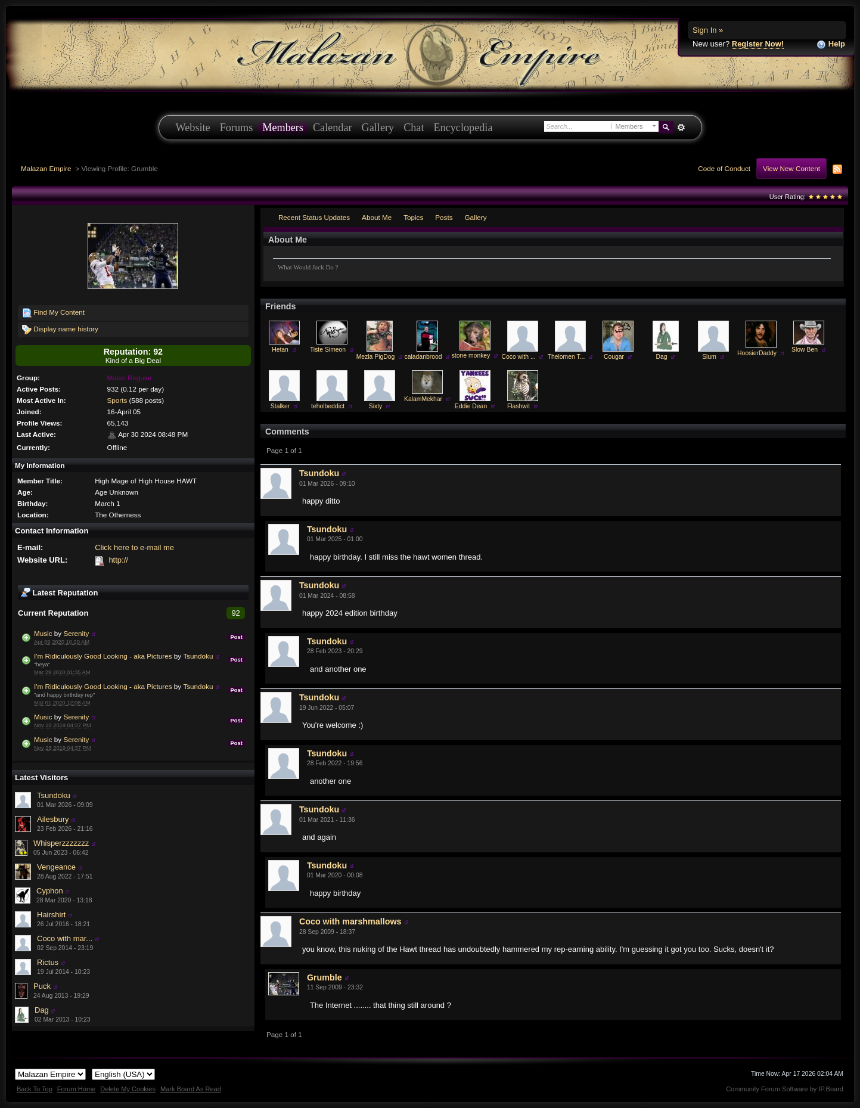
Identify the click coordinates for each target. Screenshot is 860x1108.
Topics (413, 217)
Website (193, 128)
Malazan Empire (46, 168)
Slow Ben (804, 349)
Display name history (60, 329)
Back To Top (34, 1089)
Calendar (332, 128)
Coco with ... (518, 356)
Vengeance (56, 866)
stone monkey (471, 355)
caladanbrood (423, 356)
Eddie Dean (471, 406)
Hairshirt (51, 914)
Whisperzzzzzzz (61, 843)
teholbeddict (327, 406)
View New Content (791, 168)
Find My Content (53, 313)
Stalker (280, 406)
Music (44, 633)
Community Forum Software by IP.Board (784, 1089)
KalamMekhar (423, 399)
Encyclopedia (463, 128)
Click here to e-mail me (134, 547)
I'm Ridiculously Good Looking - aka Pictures (103, 656)
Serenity (76, 633)
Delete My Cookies (128, 1089)
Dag (42, 1009)
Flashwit (518, 406)
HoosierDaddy (757, 353)
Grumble (324, 977)
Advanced (681, 128)
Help (830, 44)
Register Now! (758, 43)
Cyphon (49, 890)
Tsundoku (198, 656)
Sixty (376, 406)
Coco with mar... (64, 938)
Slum (709, 356)
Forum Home (76, 1089)
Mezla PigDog (375, 356)
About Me (377, 217)
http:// (118, 559)
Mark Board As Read (190, 1089)
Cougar (614, 356)
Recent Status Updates (314, 217)
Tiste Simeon (328, 349)
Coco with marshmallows (350, 921)
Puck (42, 986)
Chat (413, 128)
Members (282, 128)
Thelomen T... (566, 356)
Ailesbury (53, 819)
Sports (117, 400)
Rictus (47, 962)
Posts (443, 217)
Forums (236, 128)
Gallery (378, 128)
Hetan (280, 349)
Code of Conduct (724, 168)
